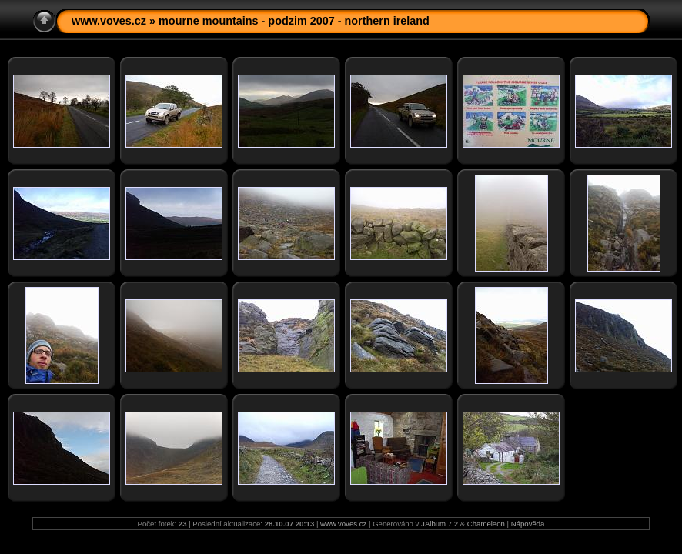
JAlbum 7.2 (439, 523)
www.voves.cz (109, 21)
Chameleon (486, 523)
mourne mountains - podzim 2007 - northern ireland (294, 21)
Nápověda (528, 523)
